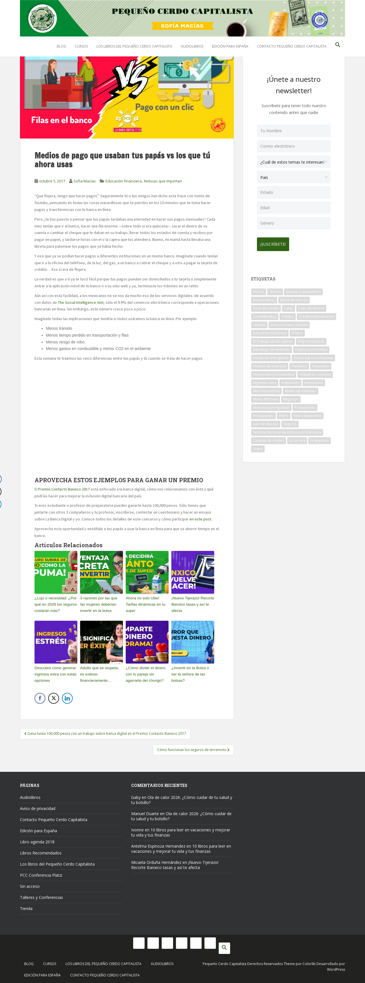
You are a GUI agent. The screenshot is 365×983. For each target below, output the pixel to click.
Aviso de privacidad (37, 806)
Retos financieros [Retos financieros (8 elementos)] (308, 413)
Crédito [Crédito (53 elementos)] (287, 314)
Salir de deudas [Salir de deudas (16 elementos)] (265, 421)
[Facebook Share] (40, 696)
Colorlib (309, 962)
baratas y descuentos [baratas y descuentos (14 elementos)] (303, 289)
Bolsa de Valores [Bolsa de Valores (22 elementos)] (294, 297)
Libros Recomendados (41, 851)
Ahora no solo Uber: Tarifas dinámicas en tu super (145, 604)
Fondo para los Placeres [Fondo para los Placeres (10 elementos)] (313, 355)
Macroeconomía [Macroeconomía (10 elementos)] (266, 388)
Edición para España (230, 46)
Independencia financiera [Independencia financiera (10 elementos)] (273, 372)
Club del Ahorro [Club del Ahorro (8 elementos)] (311, 306)
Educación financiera (124, 181)
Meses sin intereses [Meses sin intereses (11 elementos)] (300, 388)
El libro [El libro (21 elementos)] (297, 330)
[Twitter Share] (53, 696)
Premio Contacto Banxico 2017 (64, 489)
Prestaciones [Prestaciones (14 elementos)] (305, 405)
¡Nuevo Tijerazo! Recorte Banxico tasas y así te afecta (191, 604)
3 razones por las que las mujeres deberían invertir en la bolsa (100, 604)
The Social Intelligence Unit (81, 302)
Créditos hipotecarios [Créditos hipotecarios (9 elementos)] (316, 314)
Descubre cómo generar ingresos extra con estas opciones (55, 673)
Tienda (26, 906)
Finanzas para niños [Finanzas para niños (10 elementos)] (311, 347)
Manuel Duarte (145, 812)
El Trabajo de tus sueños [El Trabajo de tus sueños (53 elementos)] (273, 339)
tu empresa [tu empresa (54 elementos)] (319, 438)
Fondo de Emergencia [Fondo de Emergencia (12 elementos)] (271, 355)
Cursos (81, 46)
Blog (61, 46)
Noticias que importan (163, 181)
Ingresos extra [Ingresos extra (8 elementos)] (264, 380)
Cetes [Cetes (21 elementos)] (288, 306)
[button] (338, 46)
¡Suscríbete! (275, 242)
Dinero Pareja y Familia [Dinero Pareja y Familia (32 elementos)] (289, 322)
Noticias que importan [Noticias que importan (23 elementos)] (271, 405)
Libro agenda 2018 (37, 840)
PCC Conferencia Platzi (41, 873)
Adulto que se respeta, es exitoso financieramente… (101, 673)
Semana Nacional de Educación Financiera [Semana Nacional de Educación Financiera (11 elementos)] (287, 430)
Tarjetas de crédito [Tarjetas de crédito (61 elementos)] (268, 438)
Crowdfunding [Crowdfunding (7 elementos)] (264, 314)
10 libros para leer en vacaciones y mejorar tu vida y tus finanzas (180, 830)
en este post (200, 519)
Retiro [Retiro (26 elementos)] (284, 413)
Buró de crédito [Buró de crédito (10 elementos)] (266, 306)
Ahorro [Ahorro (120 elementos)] (275, 289)
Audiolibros (192, 46)
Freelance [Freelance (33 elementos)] (299, 363)
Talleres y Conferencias (41, 895)
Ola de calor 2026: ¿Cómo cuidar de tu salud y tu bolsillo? (181, 798)
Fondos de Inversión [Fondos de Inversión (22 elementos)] (269, 363)
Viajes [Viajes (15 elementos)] (258, 446)
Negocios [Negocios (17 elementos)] (291, 396)
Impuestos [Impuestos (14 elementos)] (320, 363)
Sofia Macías (85, 181)
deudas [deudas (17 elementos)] (259, 322)
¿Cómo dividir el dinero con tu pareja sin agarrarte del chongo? (145, 673)
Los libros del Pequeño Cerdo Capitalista (134, 46)
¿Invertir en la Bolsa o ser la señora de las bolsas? (192, 670)
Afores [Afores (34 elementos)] (258, 289)
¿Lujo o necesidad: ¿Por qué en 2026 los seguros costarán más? (55, 604)
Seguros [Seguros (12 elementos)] (290, 421)
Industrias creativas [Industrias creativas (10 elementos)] (315, 372)
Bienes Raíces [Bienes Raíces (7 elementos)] (264, 297)
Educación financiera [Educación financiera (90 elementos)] (270, 330)
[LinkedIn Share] (67, 696)
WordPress (336, 967)
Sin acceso (30, 884)
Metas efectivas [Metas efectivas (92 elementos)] (265, 396)
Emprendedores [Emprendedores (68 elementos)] (311, 339)
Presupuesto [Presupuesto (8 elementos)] (263, 413)
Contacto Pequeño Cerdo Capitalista (292, 46)
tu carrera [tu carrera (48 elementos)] (297, 438)
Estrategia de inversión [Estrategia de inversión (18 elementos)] (271, 347)
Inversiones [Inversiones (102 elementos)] (314, 380)
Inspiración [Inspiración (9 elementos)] (290, 380)
